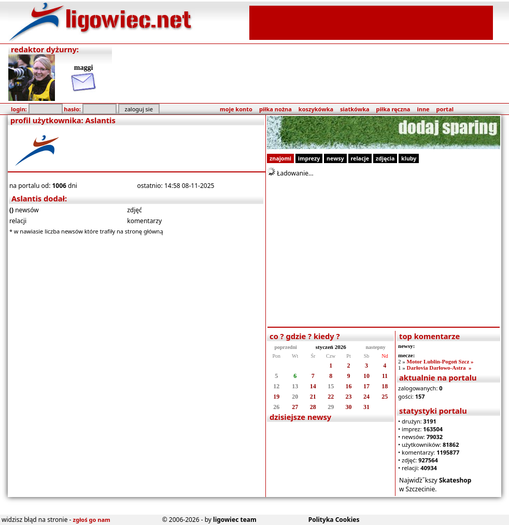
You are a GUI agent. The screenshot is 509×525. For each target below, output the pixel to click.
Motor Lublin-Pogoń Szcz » (440, 361)
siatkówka (354, 109)
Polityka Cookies (334, 519)
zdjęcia (385, 158)
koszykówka (316, 109)
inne (423, 109)
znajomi (280, 158)
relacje (360, 158)
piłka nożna (275, 109)
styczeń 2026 (331, 347)
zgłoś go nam (91, 519)
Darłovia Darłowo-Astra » (439, 367)
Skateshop (455, 480)
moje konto (236, 109)
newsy (335, 158)
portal (445, 109)
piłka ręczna (393, 109)
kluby (408, 158)
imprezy (309, 158)
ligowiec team (235, 519)
